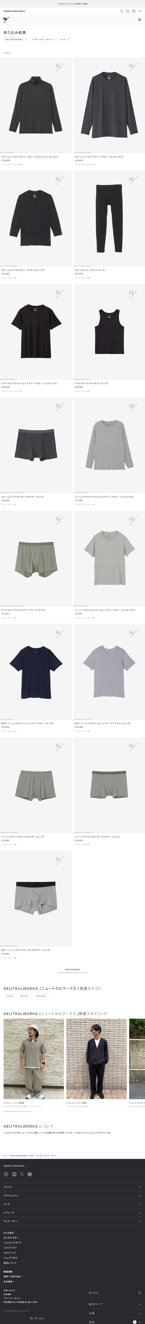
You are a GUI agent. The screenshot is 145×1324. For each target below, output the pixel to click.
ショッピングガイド (12, 1242)
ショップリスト (10, 1247)
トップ (4, 1155)
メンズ (62, 39)
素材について (10, 1262)
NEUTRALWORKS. (14, 39)
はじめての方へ (11, 1237)
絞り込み (37, 1318)
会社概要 (9, 1281)
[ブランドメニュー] (139, 20)
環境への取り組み (14, 1276)
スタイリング (10, 1252)
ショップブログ (11, 1257)
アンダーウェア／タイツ (42, 39)
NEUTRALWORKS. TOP (22, 1155)
